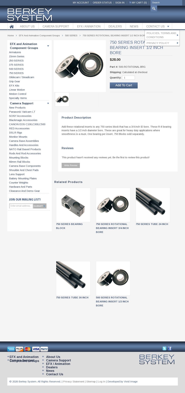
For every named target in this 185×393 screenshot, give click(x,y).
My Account (81, 2)
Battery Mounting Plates (23, 178)
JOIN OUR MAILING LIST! (25, 199)
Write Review (70, 165)
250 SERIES (16, 60)
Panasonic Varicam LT (22, 111)
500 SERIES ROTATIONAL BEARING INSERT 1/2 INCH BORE (112, 301)
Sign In (119, 2)
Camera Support (21, 103)
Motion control (17, 94)
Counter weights (18, 182)
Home (11, 35)
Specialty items (18, 98)
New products (17, 107)
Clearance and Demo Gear (24, 191)
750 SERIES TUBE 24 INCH (152, 224)
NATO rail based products (25, 149)
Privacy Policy (158, 42)
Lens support (17, 174)
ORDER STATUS (102, 2)
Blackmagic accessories (23, 120)
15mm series (16, 56)
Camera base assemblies (24, 141)
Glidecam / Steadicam (21, 77)
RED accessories (19, 128)
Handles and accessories (23, 145)
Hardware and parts (20, 186)
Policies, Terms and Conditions (161, 35)
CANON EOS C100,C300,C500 (27, 124)
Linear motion (17, 89)
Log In (101, 381)
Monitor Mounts (18, 136)
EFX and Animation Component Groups (24, 46)
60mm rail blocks (19, 161)
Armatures (15, 52)
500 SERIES (16, 69)
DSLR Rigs (15, 132)
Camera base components (25, 166)
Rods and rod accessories (25, 153)
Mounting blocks (18, 157)
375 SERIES (16, 64)
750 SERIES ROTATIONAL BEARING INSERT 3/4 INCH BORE (112, 228)
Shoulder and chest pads (24, 170)
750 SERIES (16, 73)
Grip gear (14, 81)
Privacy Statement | (74, 381)
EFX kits (14, 85)
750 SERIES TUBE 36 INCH (72, 297)
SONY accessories (20, 116)
